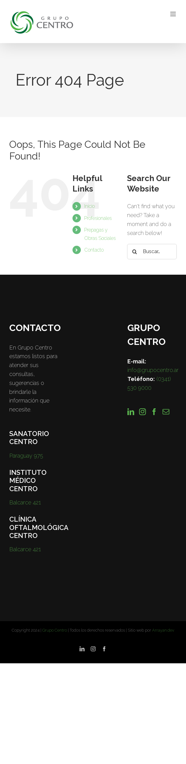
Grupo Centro (54, 630)
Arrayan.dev (163, 630)
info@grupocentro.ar (153, 370)
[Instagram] (142, 411)
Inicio (89, 206)
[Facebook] (154, 411)
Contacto (94, 250)
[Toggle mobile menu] (173, 14)
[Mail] (166, 411)
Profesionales (98, 218)
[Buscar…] (152, 251)
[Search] (135, 251)
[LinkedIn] (130, 411)
